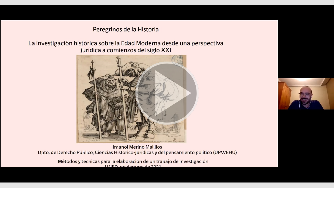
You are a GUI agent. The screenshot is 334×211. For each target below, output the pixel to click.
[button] (167, 94)
